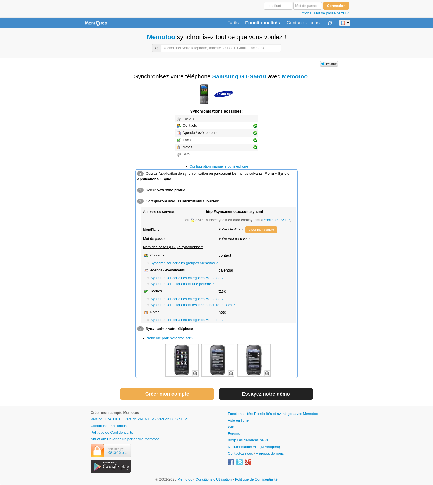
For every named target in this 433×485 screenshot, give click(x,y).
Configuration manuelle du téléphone (218, 166)
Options (305, 13)
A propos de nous (270, 453)
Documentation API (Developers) (254, 447)
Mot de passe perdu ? (331, 13)
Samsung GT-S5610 (239, 76)
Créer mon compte (261, 229)
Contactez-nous (303, 22)
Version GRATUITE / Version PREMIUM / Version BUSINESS (139, 419)
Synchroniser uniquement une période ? (182, 284)
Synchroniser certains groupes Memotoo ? (184, 263)
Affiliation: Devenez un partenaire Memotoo (125, 439)
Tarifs (233, 22)
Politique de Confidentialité (112, 432)
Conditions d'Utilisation (109, 426)
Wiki (231, 427)
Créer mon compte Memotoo (115, 412)
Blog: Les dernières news (248, 440)
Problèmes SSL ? (276, 220)
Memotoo (161, 37)
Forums (234, 433)
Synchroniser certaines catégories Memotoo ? (187, 278)
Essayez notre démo (266, 394)
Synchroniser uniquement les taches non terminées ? (193, 305)
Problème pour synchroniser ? (169, 338)
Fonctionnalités (262, 22)
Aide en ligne (238, 420)
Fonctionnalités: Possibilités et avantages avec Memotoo (273, 414)
